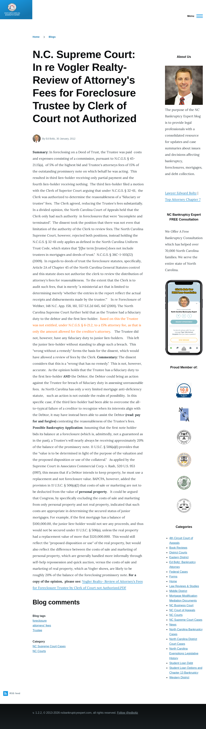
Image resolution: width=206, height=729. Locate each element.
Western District (179, 677)
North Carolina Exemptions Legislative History (183, 653)
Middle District (178, 590)
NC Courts (39, 651)
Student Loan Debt (181, 663)
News (172, 624)
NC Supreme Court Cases (49, 646)
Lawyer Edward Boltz (181, 193)
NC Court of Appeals (182, 610)
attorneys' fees (42, 625)
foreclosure (40, 620)
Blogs (52, 36)
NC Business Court (181, 605)
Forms (173, 576)
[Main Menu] (194, 16)
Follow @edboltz (127, 712)
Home (36, 36)
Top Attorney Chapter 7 (182, 199)
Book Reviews (178, 547)
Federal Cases (178, 571)
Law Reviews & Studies (184, 586)
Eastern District (178, 557)
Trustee (37, 630)
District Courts (178, 552)
